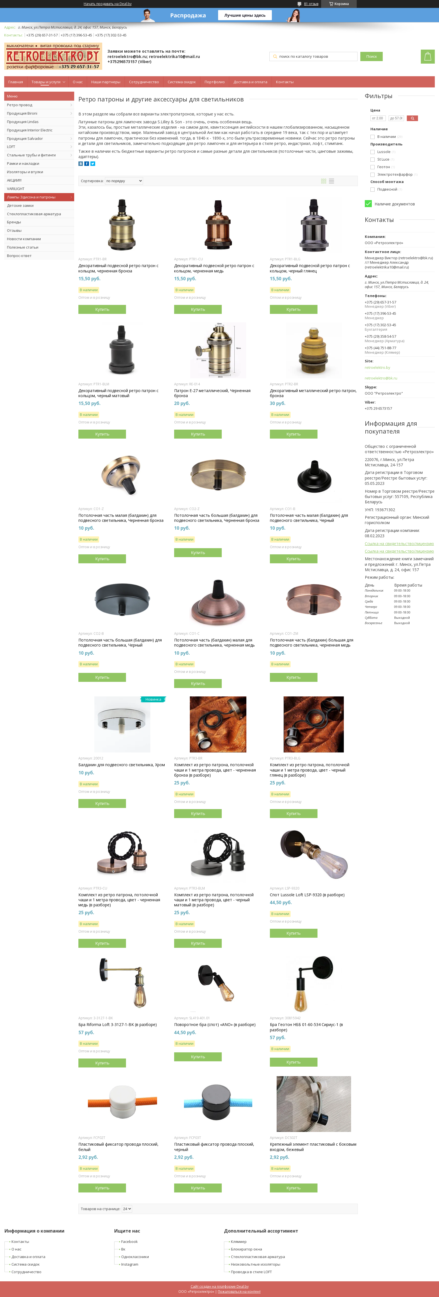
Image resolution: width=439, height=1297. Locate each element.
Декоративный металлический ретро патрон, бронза (313, 393)
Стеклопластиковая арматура (34, 213)
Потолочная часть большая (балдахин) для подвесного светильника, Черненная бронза (216, 518)
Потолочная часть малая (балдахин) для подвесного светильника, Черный (309, 518)
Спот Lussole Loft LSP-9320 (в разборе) (307, 894)
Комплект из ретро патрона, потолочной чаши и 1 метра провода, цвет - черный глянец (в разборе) (309, 769)
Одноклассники (135, 1256)
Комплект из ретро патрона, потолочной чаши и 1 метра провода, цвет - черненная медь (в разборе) (119, 899)
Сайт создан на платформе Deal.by (220, 1286)
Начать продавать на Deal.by (108, 4)
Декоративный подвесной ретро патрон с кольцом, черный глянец (310, 268)
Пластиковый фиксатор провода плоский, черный (214, 1147)
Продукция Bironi (22, 113)
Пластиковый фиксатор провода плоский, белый (118, 1147)
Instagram (129, 1264)
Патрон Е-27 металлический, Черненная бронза (212, 393)
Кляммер (239, 1241)
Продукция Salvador (25, 138)
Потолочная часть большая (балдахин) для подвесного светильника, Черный (120, 643)
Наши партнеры (105, 81)
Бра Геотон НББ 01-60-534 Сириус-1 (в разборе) (306, 1027)
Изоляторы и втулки (25, 171)
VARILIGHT (15, 188)
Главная (15, 81)
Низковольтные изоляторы (255, 1264)
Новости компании (24, 238)
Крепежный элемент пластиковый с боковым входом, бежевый (313, 1147)
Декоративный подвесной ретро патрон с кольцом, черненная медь (214, 268)
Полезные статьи (22, 247)
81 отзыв (311, 3)
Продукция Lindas (23, 121)
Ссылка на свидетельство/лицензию (399, 543)
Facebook (129, 1241)
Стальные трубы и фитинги (31, 155)
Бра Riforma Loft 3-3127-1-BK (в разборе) (117, 1024)
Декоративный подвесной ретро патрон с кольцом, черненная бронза (118, 268)
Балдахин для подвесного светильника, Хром (121, 764)
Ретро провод (19, 104)
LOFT (11, 146)
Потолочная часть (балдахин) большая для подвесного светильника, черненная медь (311, 643)
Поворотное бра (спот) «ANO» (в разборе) (215, 1024)
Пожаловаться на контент (239, 1291)
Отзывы (14, 230)
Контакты (285, 81)
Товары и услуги (46, 81)
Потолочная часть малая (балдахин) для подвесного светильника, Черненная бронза (121, 518)
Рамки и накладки (23, 163)
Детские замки (20, 205)
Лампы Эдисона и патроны (31, 197)
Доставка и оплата (250, 81)
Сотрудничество (144, 81)
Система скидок (182, 81)
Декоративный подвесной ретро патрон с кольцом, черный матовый (118, 393)
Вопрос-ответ (19, 255)
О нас (78, 81)
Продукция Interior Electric (29, 130)
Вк (123, 1249)
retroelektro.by (377, 367)
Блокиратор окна (246, 1249)
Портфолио (215, 81)
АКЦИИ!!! (14, 180)
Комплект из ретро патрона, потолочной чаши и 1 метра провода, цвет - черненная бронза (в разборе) (215, 769)
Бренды (14, 221)
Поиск (371, 56)
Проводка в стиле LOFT (251, 1271)
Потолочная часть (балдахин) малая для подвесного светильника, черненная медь (214, 643)
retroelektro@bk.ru (381, 378)
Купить (102, 309)
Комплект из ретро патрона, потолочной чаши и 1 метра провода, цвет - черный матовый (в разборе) (214, 899)
